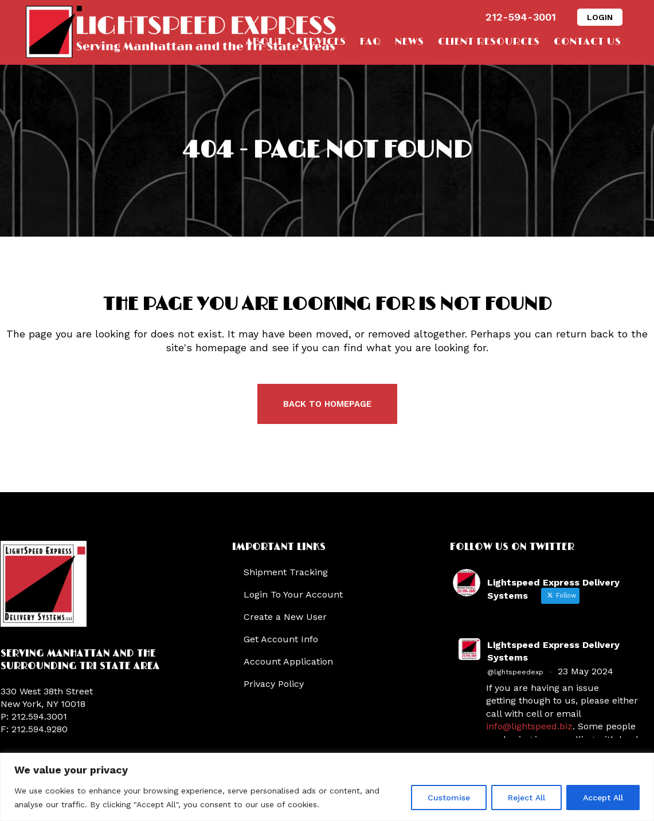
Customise (449, 797)
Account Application (288, 661)
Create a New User (285, 616)
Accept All (603, 797)
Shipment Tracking (286, 572)
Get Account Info (281, 639)
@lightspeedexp (515, 672)
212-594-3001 (520, 17)
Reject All (526, 797)
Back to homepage (327, 404)
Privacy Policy (274, 683)
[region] (327, 787)
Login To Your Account (293, 594)
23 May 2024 (585, 671)
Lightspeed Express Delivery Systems (553, 651)
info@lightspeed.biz (529, 726)
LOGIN (600, 17)
